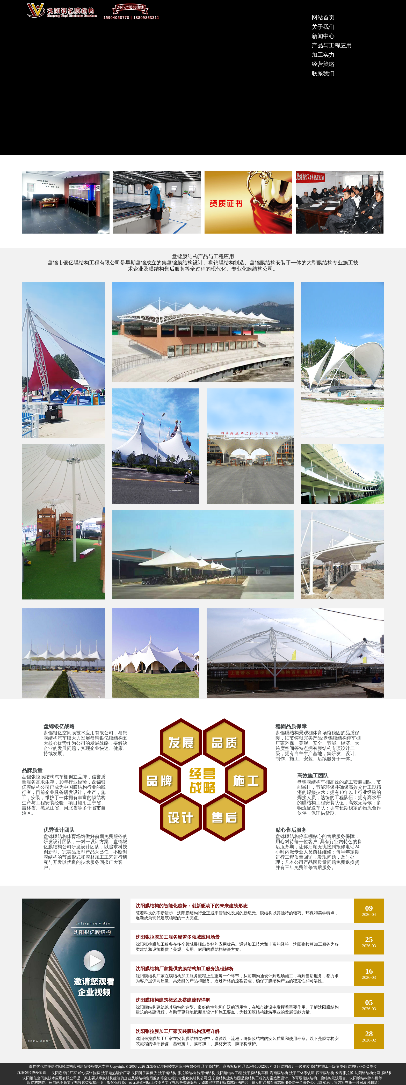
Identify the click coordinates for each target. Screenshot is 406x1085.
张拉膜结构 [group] (187, 1073)
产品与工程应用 (332, 45)
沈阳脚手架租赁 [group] (144, 1073)
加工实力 (323, 55)
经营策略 (323, 64)
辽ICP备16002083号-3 (259, 1066)
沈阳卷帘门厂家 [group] (64, 1073)
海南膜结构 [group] (279, 1073)
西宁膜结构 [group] (325, 1073)
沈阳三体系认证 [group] (302, 1073)
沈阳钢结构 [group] (167, 1073)
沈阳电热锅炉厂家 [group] (115, 1073)
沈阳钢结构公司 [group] (367, 1073)
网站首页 (323, 17)
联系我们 (323, 73)
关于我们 (323, 27)
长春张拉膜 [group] (344, 1073)
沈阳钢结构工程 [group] (229, 1073)
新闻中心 (323, 36)
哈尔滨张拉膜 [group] (89, 1073)
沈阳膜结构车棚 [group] (256, 1073)
